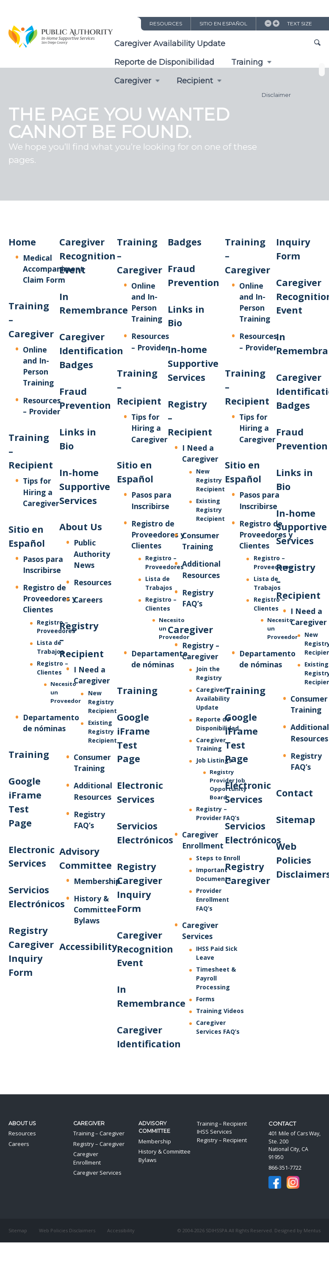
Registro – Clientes (52, 667)
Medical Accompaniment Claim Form (53, 269)
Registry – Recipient (222, 1140)
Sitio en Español (223, 23)
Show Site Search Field (317, 43)
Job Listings (214, 760)
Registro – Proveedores (56, 626)
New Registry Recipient (102, 702)
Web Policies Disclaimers (67, 1230)
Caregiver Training (211, 744)
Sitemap (295, 819)
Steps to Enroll (218, 858)
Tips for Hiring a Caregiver (41, 492)
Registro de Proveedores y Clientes (49, 598)
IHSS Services (214, 1131)
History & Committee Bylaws (95, 909)
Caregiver (190, 629)
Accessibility (88, 946)
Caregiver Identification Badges (91, 350)
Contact (294, 793)
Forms (205, 999)
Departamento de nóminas (51, 722)
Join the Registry (209, 673)
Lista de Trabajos (50, 647)
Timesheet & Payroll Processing (216, 978)
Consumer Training (200, 540)
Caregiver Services (200, 930)
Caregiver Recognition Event (87, 256)
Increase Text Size (276, 23)
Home (22, 242)
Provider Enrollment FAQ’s (212, 899)
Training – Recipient (222, 1123)
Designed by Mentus (297, 1230)
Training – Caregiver (98, 1133)
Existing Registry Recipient (102, 731)
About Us (80, 526)
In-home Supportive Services (84, 486)
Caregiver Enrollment (87, 1158)
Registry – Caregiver (98, 1144)
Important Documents (213, 874)
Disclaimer (276, 94)
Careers (88, 600)
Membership (97, 881)
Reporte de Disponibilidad (164, 62)
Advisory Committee (154, 1127)
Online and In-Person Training (38, 366)
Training (247, 62)
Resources (165, 23)
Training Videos (220, 1011)
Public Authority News (92, 553)
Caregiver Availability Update (169, 43)
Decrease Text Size (268, 23)
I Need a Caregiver (308, 616)
